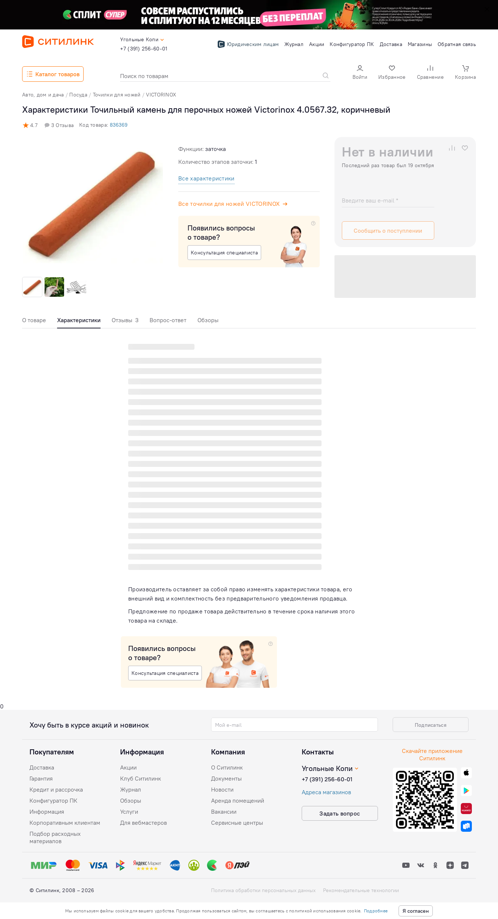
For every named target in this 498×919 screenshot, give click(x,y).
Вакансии (223, 811)
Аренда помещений (237, 800)
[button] (360, 73)
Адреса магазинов (326, 792)
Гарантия (41, 778)
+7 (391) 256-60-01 (327, 779)
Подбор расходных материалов (55, 837)
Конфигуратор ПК (53, 800)
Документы (226, 778)
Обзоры (207, 320)
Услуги (129, 811)
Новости (222, 789)
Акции (128, 767)
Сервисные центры (237, 822)
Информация (46, 811)
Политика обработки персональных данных (263, 890)
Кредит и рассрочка (56, 789)
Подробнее (375, 910)
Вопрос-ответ (168, 320)
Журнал (130, 789)
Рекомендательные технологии (361, 890)
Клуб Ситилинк (140, 778)
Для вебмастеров (143, 822)
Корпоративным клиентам (64, 822)
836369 (118, 125)
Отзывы (125, 320)
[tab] (34, 322)
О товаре (34, 320)
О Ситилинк (227, 767)
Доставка (41, 767)
